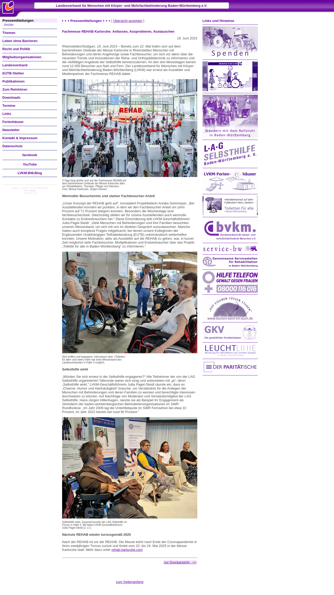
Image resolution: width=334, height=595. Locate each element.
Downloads (11, 97)
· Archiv (8, 25)
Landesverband (14, 65)
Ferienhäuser (13, 122)
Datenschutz (12, 146)
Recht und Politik (16, 49)
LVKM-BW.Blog (29, 173)
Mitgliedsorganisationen (21, 57)
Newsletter (11, 130)
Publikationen (13, 81)
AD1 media (30, 190)
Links (6, 114)
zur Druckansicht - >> (180, 562)
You (30, 164)
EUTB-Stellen (13, 73)
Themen (8, 33)
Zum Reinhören (14, 89)
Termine (8, 106)
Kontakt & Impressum (19, 138)
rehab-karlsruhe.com (126, 550)
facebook (29, 155)
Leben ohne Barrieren (19, 41)
